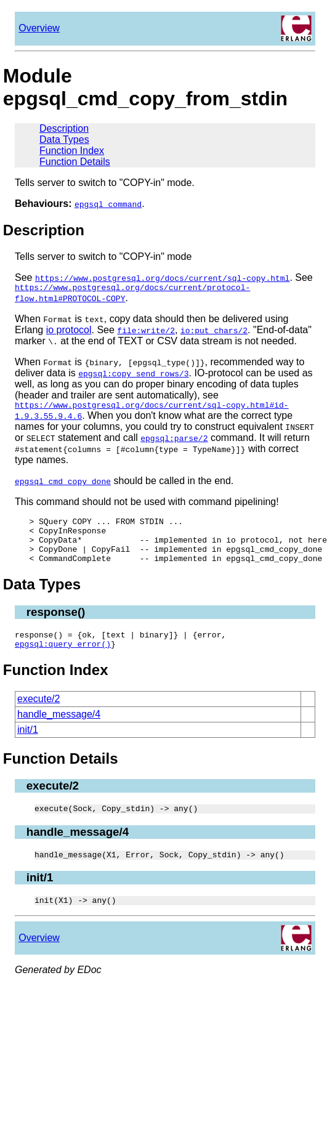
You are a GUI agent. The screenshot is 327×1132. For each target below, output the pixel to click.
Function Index (71, 150)
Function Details (74, 161)
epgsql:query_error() (63, 660)
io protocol (69, 331)
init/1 (27, 746)
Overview (39, 28)
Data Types (64, 139)
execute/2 (38, 715)
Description (64, 128)
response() (56, 624)
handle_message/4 (58, 731)
